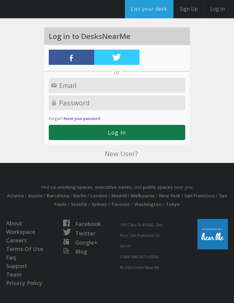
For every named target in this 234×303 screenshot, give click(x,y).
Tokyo (173, 204)
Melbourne (143, 195)
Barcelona (58, 195)
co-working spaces (72, 187)
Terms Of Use (24, 248)
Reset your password (82, 118)
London (98, 195)
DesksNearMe (42, 9)
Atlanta (15, 195)
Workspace (20, 231)
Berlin (79, 195)
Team (14, 274)
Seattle (79, 204)
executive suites (113, 187)
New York (169, 195)
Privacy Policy (24, 283)
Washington (147, 204)
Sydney (99, 204)
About (14, 223)
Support (16, 266)
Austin (35, 195)
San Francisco (199, 195)
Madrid (119, 195)
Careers (16, 240)
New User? (121, 153)
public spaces (158, 187)
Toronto (120, 204)
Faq (11, 257)
